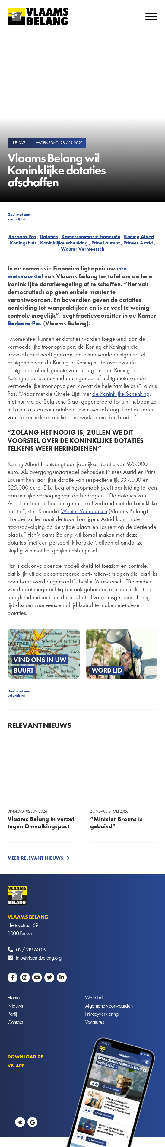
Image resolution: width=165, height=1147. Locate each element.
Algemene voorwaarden (109, 1005)
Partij (12, 1013)
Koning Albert (139, 236)
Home (14, 997)
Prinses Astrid (138, 243)
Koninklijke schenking (64, 243)
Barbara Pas (22, 236)
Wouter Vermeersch (82, 249)
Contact (15, 1021)
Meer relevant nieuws (35, 858)
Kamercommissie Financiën (91, 236)
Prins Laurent (105, 243)
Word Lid (94, 997)
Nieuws (15, 1005)
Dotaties (49, 236)
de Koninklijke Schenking (121, 394)
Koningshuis (23, 243)
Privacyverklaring (102, 1013)
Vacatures (94, 1021)
